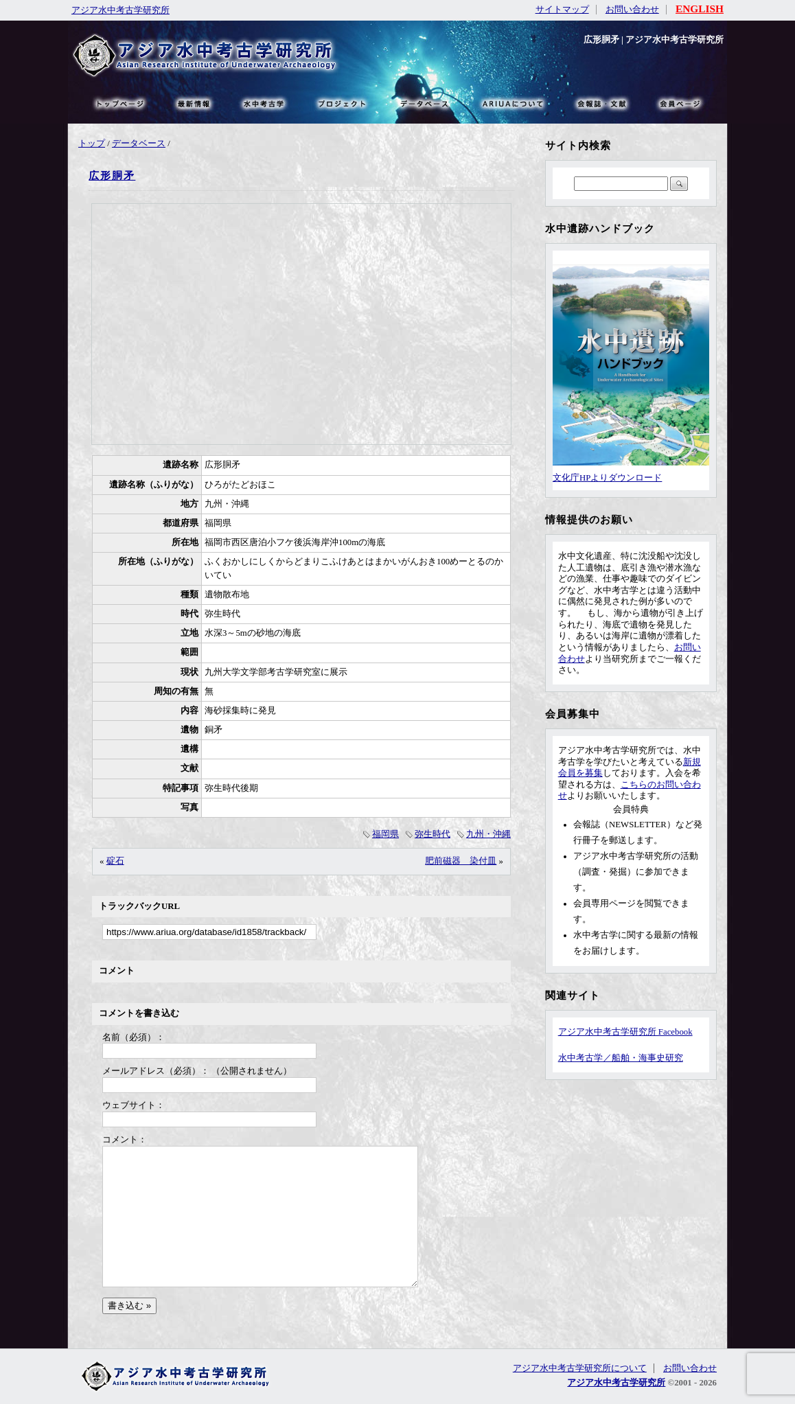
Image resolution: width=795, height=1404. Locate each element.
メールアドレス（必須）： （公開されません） (197, 1071)
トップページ (119, 103)
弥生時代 (432, 834)
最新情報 (194, 103)
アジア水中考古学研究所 (120, 10)
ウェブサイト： (133, 1105)
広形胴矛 (112, 175)
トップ (91, 143)
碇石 (115, 861)
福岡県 (385, 834)
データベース (138, 143)
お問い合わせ (632, 9)
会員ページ (679, 103)
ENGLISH (700, 8)
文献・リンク (600, 103)
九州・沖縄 (488, 834)
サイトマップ (562, 9)
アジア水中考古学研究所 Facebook (625, 1032)
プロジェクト (340, 103)
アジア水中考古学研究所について (580, 1368)
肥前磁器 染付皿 (460, 861)
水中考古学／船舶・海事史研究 (620, 1058)
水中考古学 (264, 103)
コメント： (124, 1139)
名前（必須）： (133, 1037)
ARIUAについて (512, 103)
